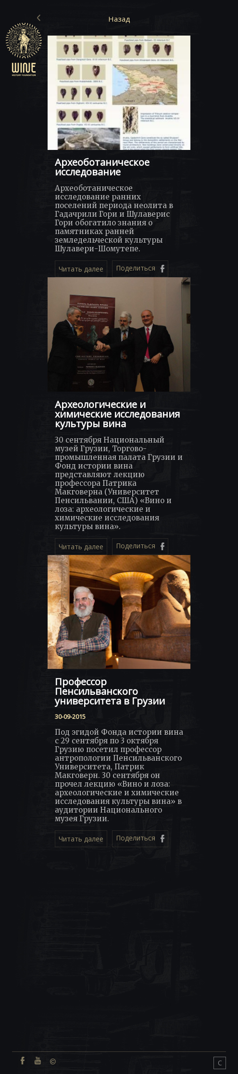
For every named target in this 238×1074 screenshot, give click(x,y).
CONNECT (220, 1063)
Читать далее (81, 268)
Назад (119, 19)
